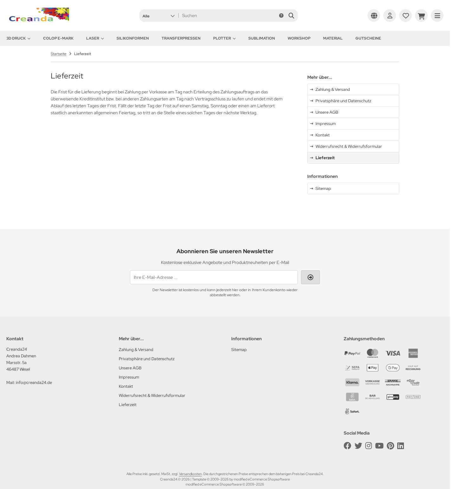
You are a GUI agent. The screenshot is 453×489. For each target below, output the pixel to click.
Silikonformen (133, 38)
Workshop (299, 38)
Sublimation (261, 38)
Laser (95, 38)
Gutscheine (368, 38)
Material (333, 38)
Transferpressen (181, 38)
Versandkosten (190, 474)
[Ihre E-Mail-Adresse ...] (214, 277)
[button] (158, 15)
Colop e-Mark (58, 38)
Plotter (224, 38)
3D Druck (18, 38)
